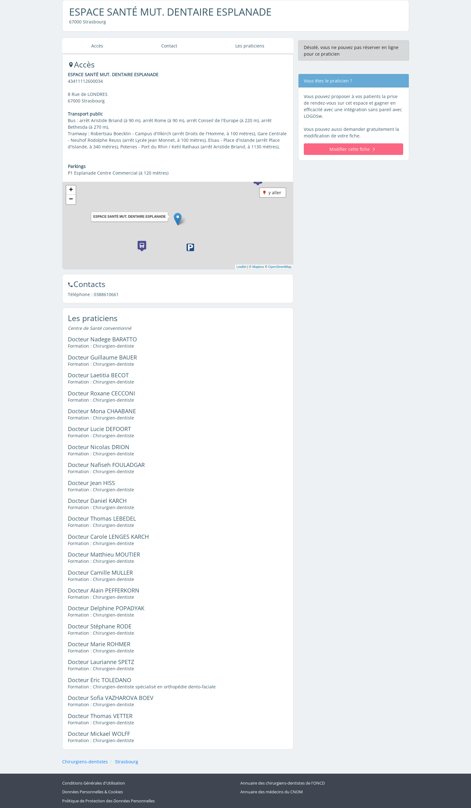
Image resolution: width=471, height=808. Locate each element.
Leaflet (242, 267)
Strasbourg (126, 762)
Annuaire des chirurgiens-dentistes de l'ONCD (282, 783)
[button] (178, 219)
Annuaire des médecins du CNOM (271, 792)
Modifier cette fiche (352, 149)
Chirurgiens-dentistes (85, 762)
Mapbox (258, 267)
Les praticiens (249, 46)
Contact (169, 46)
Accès (97, 46)
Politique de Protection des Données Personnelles (108, 800)
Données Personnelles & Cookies (92, 792)
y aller (274, 193)
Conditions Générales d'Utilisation (93, 783)
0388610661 (106, 294)
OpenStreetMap (279, 267)
